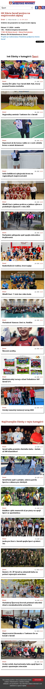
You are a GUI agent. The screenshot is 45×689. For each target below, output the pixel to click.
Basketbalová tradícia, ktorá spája (17, 266)
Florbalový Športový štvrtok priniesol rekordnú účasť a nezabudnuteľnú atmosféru (22, 604)
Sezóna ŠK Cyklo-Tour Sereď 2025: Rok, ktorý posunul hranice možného (21, 85)
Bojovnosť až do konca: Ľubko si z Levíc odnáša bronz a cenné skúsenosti (22, 144)
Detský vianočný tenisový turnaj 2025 (18, 410)
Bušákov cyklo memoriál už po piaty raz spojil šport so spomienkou (21, 511)
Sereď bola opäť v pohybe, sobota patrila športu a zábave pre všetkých (19, 481)
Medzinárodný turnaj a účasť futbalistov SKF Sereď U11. (21, 380)
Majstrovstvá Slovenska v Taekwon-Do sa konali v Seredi (20, 634)
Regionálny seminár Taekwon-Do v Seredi (19, 114)
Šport (3, 19)
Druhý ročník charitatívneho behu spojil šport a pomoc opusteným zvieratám (22, 665)
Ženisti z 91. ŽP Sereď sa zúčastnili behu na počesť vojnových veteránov (20, 573)
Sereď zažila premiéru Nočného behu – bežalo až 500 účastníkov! (21, 450)
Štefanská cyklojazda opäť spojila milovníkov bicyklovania (21, 236)
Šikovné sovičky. (9, 351)
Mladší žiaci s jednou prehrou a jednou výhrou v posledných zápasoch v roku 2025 (22, 205)
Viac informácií (31, 685)
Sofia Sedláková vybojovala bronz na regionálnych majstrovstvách (17, 174)
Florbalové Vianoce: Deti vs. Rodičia (17, 322)
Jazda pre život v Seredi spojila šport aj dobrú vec (21, 542)
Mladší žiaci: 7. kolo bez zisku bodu (16, 294)
